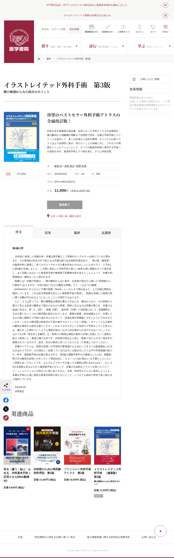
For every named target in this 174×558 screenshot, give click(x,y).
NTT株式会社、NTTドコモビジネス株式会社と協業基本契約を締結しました (87, 5)
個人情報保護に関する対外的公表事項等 (108, 537)
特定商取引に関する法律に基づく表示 (55, 537)
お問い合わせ (149, 537)
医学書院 (19, 41)
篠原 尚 (58, 166)
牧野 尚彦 (81, 166)
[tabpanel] (21, 137)
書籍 (49, 59)
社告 (20, 537)
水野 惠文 (69, 166)
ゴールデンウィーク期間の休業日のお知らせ (87, 15)
